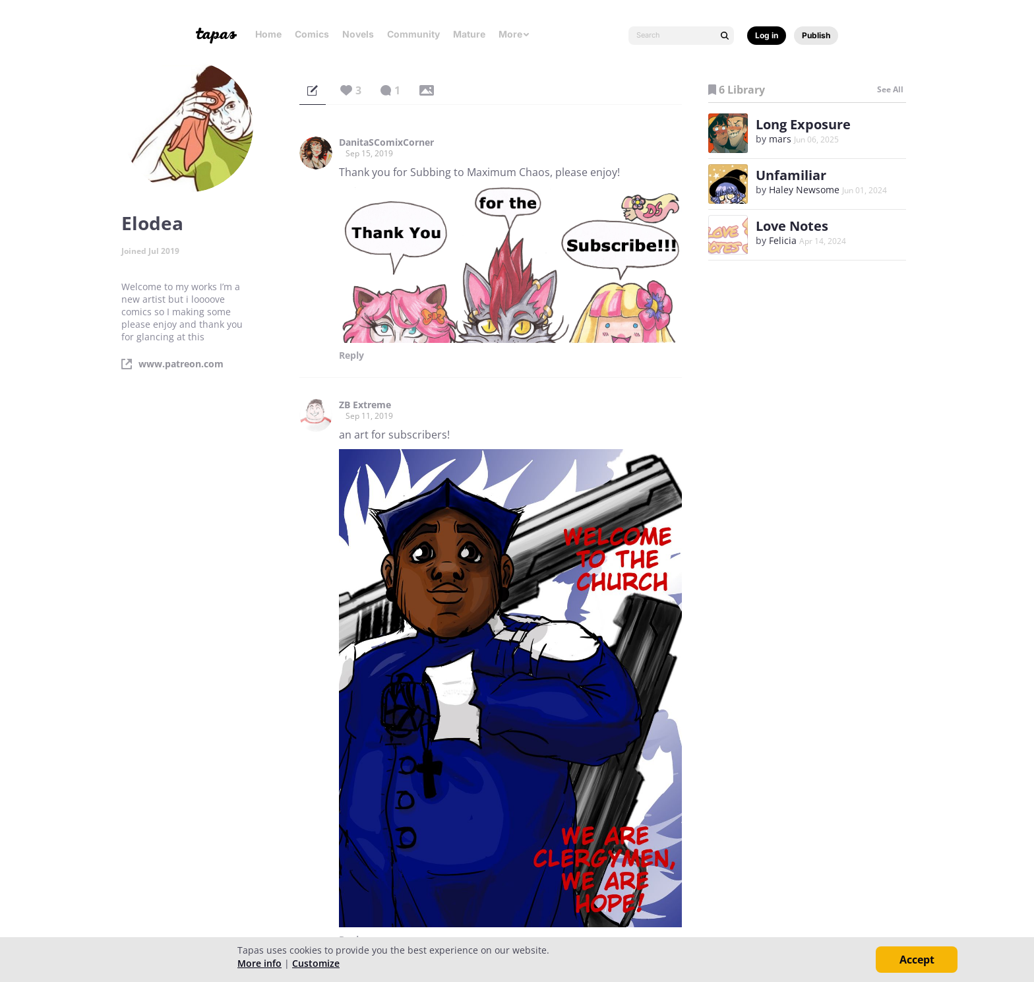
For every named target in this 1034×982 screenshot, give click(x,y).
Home (268, 34)
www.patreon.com (181, 364)
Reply (351, 355)
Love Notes (792, 226)
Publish (816, 35)
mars (780, 139)
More (514, 34)
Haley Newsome (804, 189)
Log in (766, 35)
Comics (312, 34)
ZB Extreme (365, 405)
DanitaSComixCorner (386, 142)
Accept (916, 959)
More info (259, 963)
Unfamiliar (791, 175)
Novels (358, 34)
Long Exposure (803, 124)
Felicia (783, 240)
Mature (469, 34)
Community (413, 34)
